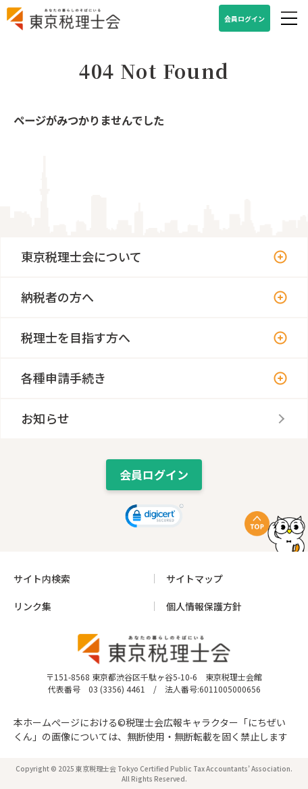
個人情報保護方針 (204, 606)
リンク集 (32, 606)
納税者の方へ (57, 296)
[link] (154, 517)
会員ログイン (244, 18)
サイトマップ (194, 578)
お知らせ (45, 418)
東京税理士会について (81, 256)
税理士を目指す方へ (75, 337)
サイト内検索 (42, 578)
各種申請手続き (63, 377)
